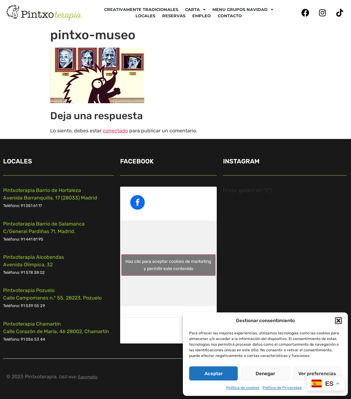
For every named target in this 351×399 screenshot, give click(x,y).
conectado (115, 131)
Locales (145, 15)
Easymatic (88, 377)
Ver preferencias (317, 373)
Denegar (265, 373)
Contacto (230, 15)
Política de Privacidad (282, 388)
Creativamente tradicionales (141, 9)
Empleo (201, 15)
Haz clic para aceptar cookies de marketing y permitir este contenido (168, 265)
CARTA (195, 9)
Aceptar (214, 373)
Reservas (173, 15)
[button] (338, 320)
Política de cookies (242, 388)
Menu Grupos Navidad (242, 9)
